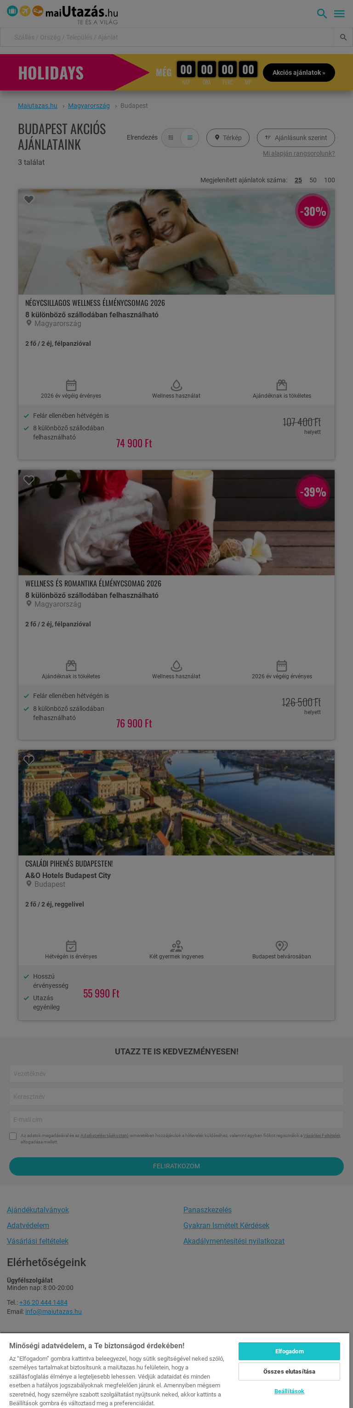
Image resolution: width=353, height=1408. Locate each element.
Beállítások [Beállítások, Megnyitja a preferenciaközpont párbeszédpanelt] (289, 1391)
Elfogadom (289, 1351)
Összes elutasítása (289, 1371)
